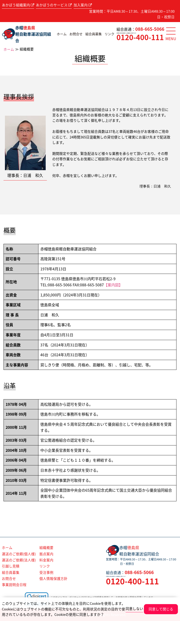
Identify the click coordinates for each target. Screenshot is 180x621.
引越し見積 (10, 566)
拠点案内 (46, 553)
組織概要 (46, 547)
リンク (109, 33)
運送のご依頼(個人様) (19, 553)
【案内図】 (113, 285)
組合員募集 (93, 33)
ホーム (62, 33)
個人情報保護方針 (53, 578)
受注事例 (46, 572)
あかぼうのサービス (54, 5)
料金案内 (46, 560)
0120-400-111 (140, 37)
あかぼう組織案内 (18, 5)
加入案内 (83, 5)
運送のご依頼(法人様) (19, 560)
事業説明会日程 (14, 584)
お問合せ (75, 33)
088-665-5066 (149, 29)
